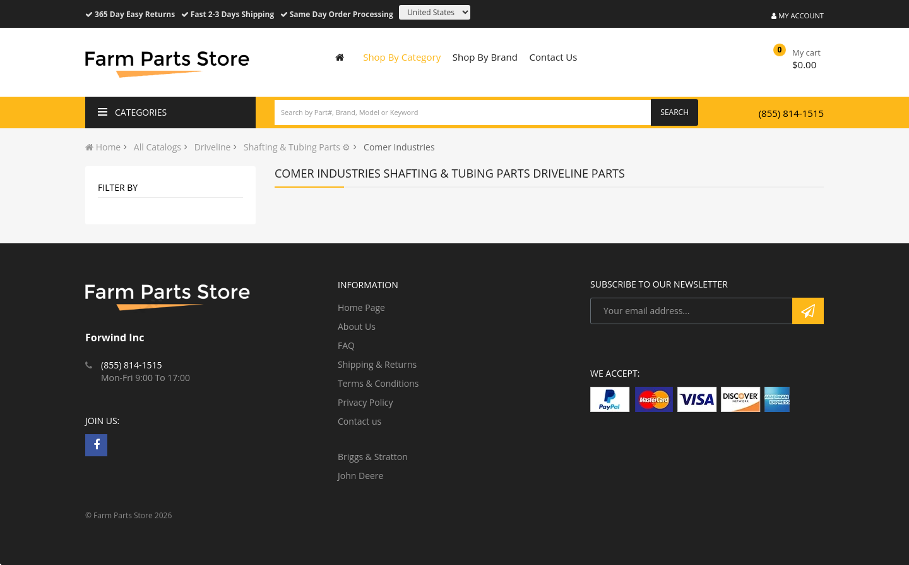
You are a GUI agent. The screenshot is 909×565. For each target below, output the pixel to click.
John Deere (360, 476)
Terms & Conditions (378, 383)
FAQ (346, 345)
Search (674, 112)
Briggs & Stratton (373, 457)
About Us (357, 326)
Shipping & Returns (377, 364)
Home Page (361, 307)
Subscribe (808, 311)
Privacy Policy (365, 402)
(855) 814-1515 (791, 113)
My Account (797, 15)
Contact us (359, 421)
